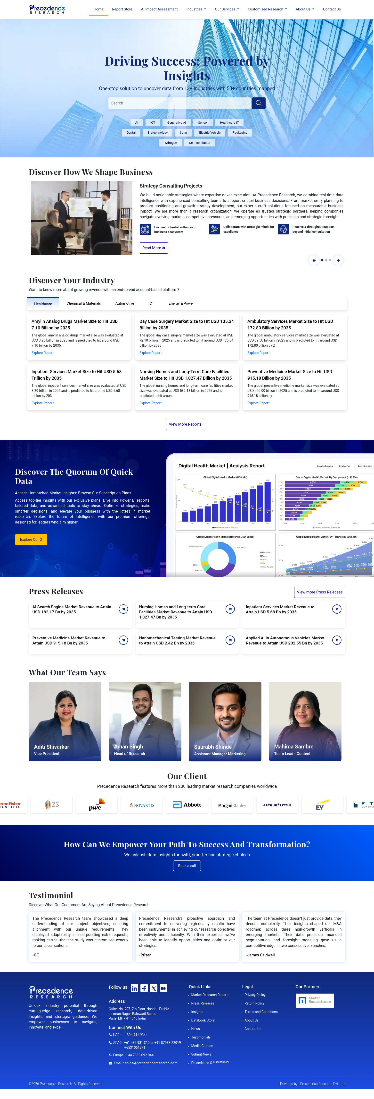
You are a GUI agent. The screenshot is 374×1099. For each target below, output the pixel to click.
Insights (197, 1012)
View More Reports (185, 424)
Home (98, 9)
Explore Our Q (31, 539)
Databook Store (203, 1020)
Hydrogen (170, 143)
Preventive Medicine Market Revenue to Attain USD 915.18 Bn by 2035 (69, 640)
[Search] (179, 103)
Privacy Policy (255, 995)
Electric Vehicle (209, 132)
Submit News (201, 1054)
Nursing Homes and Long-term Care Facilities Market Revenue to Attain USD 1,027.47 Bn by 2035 (175, 611)
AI (136, 122)
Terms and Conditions (261, 1012)
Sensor (203, 122)
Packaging (240, 132)
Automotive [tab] (124, 303)
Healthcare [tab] (43, 304)
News (195, 1029)
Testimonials (201, 1037)
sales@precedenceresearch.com (151, 1063)
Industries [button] (195, 9)
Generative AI (176, 122)
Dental (131, 132)
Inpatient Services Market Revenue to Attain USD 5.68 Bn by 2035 (280, 609)
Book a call (187, 866)
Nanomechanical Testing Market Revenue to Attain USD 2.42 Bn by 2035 (177, 640)
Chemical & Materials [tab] (83, 303)
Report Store (122, 9)
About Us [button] (303, 9)
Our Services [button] (225, 9)
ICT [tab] (151, 303)
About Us (252, 1020)
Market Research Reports (210, 995)
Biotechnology (158, 132)
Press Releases (202, 1003)
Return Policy (255, 1003)
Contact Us (332, 9)
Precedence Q (210, 1063)
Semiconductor (200, 143)
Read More (154, 247)
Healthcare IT (229, 122)
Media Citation (202, 1046)
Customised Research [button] (266, 9)
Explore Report (43, 353)
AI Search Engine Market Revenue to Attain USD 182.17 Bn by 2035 (72, 609)
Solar (183, 132)
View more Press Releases (319, 592)
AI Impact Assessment (159, 9)
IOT (152, 122)
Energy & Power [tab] (181, 303)
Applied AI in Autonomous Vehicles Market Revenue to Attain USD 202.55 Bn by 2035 (285, 640)
